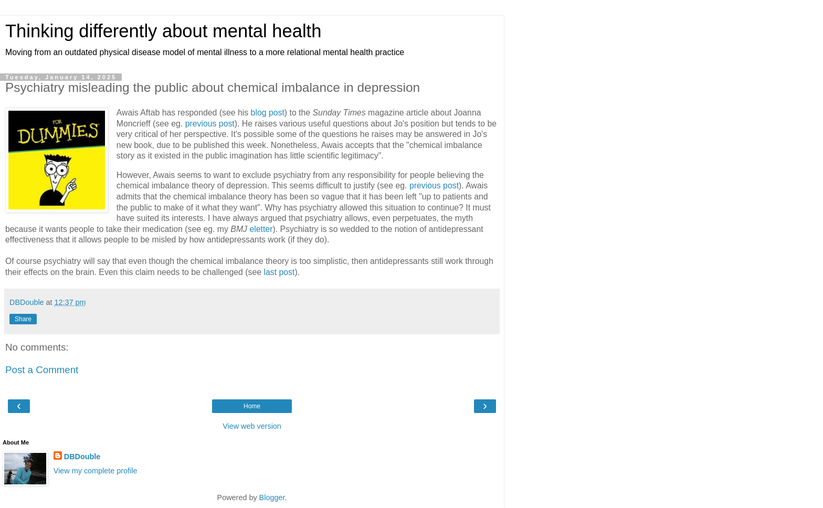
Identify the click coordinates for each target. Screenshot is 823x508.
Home (252, 406)
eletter (260, 229)
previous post (210, 123)
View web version (252, 426)
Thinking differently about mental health (163, 31)
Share (23, 319)
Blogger (272, 497)
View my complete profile (96, 471)
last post (278, 272)
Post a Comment (41, 369)
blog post (267, 112)
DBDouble (82, 456)
